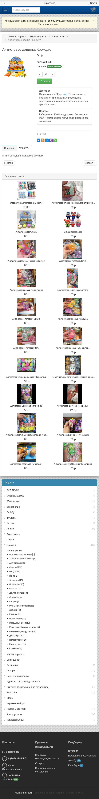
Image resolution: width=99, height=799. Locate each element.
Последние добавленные (82, 755)
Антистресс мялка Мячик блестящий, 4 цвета (27, 435)
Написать (10, 752)
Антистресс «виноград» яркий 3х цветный (26, 377)
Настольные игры (16, 709)
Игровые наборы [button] (15, 703)
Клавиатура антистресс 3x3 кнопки (26, 203)
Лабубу (10, 512)
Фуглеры (11, 518)
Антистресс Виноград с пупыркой (26, 406)
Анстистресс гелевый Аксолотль (72, 290)
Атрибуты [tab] (24, 148)
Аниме (10, 528)
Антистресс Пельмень (26, 232)
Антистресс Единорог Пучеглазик (73, 435)
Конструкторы (14, 714)
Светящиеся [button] (13, 660)
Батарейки (12, 665)
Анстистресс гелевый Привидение (26, 290)
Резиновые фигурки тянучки (24, 627)
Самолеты (15, 597)
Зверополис (13, 507)
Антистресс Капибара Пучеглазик (26, 464)
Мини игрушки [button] (14, 550)
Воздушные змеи (19, 623)
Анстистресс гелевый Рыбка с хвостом (26, 261)
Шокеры (15, 614)
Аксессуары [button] (13, 534)
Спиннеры (15, 648)
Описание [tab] (9, 148)
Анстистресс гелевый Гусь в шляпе (73, 348)
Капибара (75, 765)
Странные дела (15, 496)
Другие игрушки (18, 593)
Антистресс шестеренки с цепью (72, 406)
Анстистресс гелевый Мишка (26, 319)
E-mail (41, 133)
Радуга (14, 571)
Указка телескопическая (22, 558)
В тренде (73, 751)
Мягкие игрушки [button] (15, 654)
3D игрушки (12, 501)
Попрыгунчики (18, 640)
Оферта (39, 763)
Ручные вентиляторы (21, 606)
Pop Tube (11, 692)
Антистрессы (18, 563)
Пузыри (10, 670)
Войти (93, 3)
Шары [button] (9, 698)
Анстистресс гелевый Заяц (26, 348)
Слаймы (11, 545)
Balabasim (49, 3)
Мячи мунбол (17, 644)
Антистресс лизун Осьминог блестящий (73, 464)
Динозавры (16, 635)
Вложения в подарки (17, 676)
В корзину (44, 81)
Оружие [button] (10, 539)
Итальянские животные (22, 554)
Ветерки (15, 588)
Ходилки (15, 610)
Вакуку (10, 523)
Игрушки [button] (9, 482)
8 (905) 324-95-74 (14, 758)
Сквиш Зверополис (73, 232)
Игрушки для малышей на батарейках (27, 687)
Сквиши (15, 567)
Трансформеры (15, 720)
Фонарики (16, 580)
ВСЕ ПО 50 (12, 490)
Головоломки (17, 618)
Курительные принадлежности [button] (23, 681)
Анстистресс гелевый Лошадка (73, 319)
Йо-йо (14, 576)
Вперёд (90, 163)
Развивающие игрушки (22, 631)
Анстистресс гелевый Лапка (72, 261)
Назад (8, 163)
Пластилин (16, 584)
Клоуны (14, 601)
